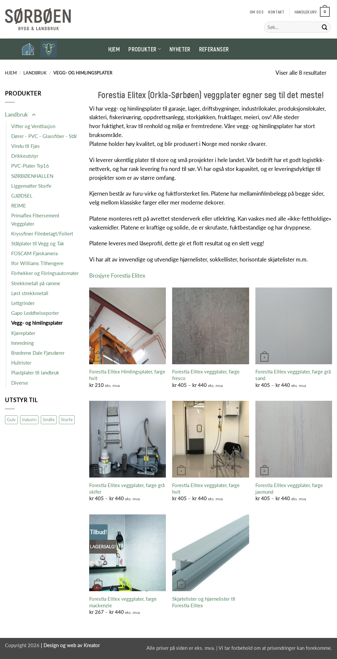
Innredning (22, 343)
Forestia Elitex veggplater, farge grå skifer (127, 488)
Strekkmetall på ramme (35, 283)
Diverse (19, 383)
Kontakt (276, 11)
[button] (312, 11)
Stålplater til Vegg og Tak (37, 243)
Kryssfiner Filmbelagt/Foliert (42, 233)
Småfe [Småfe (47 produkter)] (49, 419)
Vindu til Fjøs (25, 146)
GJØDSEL (22, 196)
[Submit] (325, 27)
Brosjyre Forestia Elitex (117, 275)
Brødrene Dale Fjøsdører (38, 353)
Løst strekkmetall (29, 293)
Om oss (257, 11)
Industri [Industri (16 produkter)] (29, 419)
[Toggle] (34, 115)
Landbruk (35, 72)
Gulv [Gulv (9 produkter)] (11, 419)
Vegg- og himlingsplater (37, 323)
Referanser (214, 49)
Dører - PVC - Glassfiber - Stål (44, 136)
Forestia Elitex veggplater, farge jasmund (289, 488)
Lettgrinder (23, 303)
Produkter (144, 49)
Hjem (114, 49)
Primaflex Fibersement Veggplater (35, 219)
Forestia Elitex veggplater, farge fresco (206, 375)
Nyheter (180, 49)
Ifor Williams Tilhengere (37, 263)
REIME (18, 205)
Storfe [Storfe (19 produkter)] (67, 419)
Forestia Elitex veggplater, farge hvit (206, 488)
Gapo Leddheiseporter (35, 313)
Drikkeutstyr (24, 156)
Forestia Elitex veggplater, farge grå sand (293, 375)
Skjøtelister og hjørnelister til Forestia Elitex (203, 602)
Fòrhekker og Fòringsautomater (45, 273)
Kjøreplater (23, 333)
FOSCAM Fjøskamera (34, 253)
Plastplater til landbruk (35, 372)
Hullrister (21, 363)
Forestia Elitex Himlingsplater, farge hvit (127, 375)
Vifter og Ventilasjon (33, 126)
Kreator (92, 645)
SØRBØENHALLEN (32, 176)
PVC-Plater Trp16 (30, 166)
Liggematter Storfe (31, 186)
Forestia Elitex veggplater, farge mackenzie (123, 602)
